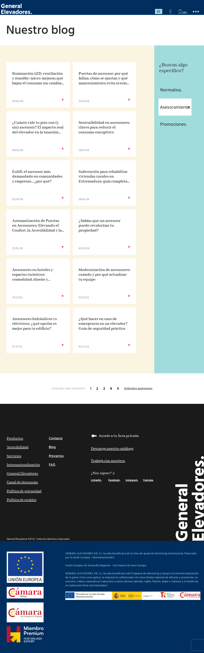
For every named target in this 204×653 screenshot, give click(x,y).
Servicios (14, 456)
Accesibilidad (17, 447)
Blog (52, 447)
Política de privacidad (24, 491)
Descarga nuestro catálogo (112, 448)
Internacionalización (23, 464)
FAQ (52, 465)
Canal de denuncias (22, 482)
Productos (15, 438)
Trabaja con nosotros (108, 460)
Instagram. (132, 480)
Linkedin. (96, 480)
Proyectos (56, 456)
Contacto (56, 438)
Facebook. (114, 480)
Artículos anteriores (138, 388)
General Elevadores (22, 473)
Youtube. (148, 480)
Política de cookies (21, 499)
